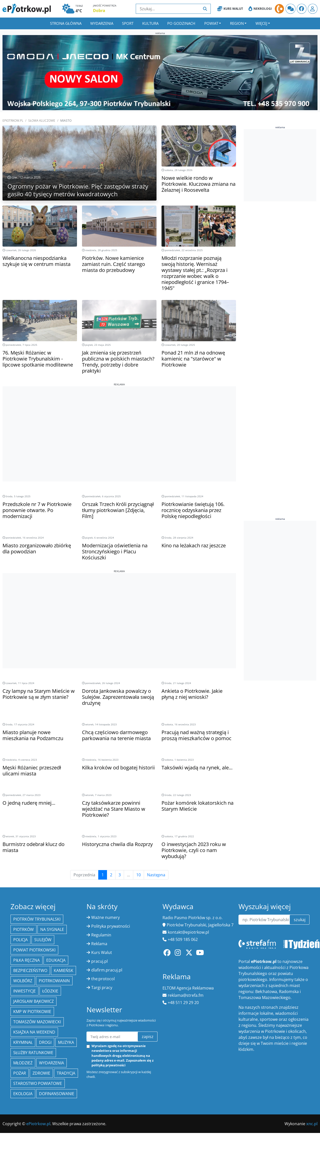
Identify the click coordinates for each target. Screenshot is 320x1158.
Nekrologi (260, 8)
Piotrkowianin (54, 980)
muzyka (66, 1042)
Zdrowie (41, 1073)
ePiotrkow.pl (12, 120)
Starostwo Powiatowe (37, 1083)
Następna (156, 875)
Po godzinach (181, 23)
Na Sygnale (52, 929)
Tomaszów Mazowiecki (37, 1022)
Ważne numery (105, 917)
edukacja (56, 960)
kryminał (22, 1042)
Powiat (211, 23)
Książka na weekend (34, 1032)
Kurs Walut (230, 8)
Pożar (19, 1073)
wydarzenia (51, 1063)
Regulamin (101, 935)
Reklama (99, 943)
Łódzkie (50, 991)
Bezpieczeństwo (30, 970)
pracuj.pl (99, 961)
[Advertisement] (119, 421)
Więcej (261, 23)
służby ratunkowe (33, 1052)
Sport (128, 23)
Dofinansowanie (56, 1093)
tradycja (66, 1073)
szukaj (300, 919)
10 (138, 875)
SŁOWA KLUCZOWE (41, 120)
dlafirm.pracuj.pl (106, 970)
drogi (45, 1042)
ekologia (22, 1093)
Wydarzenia (101, 23)
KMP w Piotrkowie (32, 1011)
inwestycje (24, 991)
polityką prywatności (109, 1065)
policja (20, 939)
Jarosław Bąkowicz (33, 1001)
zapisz (148, 1036)
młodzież (22, 1063)
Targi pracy (101, 987)
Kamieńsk (63, 970)
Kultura (150, 23)
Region (237, 23)
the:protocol (103, 978)
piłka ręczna (26, 960)
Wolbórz (22, 980)
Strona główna (66, 23)
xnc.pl (312, 1123)
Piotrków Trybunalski (36, 919)
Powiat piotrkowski (34, 950)
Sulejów (43, 939)
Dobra (99, 10)
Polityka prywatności (110, 926)
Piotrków (23, 929)
